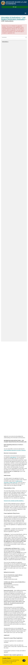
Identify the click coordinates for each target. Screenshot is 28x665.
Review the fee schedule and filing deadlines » (14, 500)
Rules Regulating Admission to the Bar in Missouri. (15, 450)
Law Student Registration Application (13, 18)
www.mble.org (13, 457)
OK (24, 660)
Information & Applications (11, 17)
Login (14, 6)
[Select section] (14, 37)
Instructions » (5, 41)
